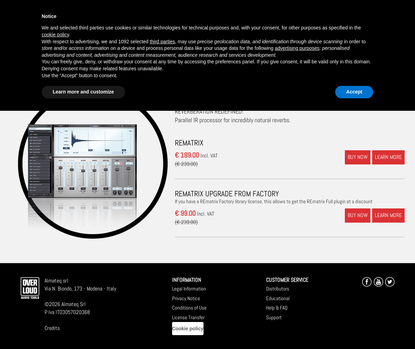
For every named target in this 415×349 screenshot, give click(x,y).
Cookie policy (188, 328)
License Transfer (188, 317)
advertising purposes (297, 48)
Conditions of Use (189, 307)
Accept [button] (354, 92)
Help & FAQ (276, 307)
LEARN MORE (388, 157)
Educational (278, 298)
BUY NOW (358, 157)
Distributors (277, 288)
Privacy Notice (186, 298)
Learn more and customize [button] (83, 92)
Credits (52, 328)
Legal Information (189, 288)
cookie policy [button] (55, 34)
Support (274, 317)
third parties (162, 41)
